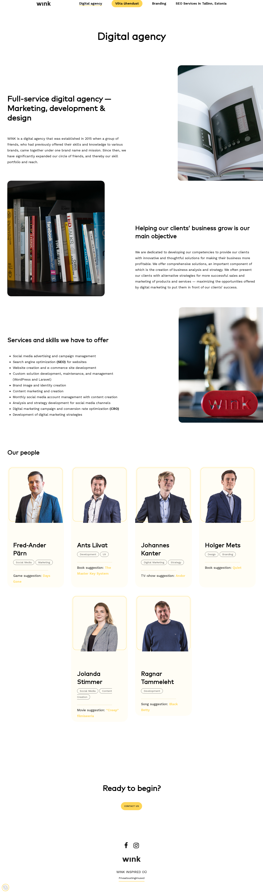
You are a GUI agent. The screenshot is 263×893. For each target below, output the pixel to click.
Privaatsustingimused (131, 878)
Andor (180, 576)
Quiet (237, 567)
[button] (131, 806)
